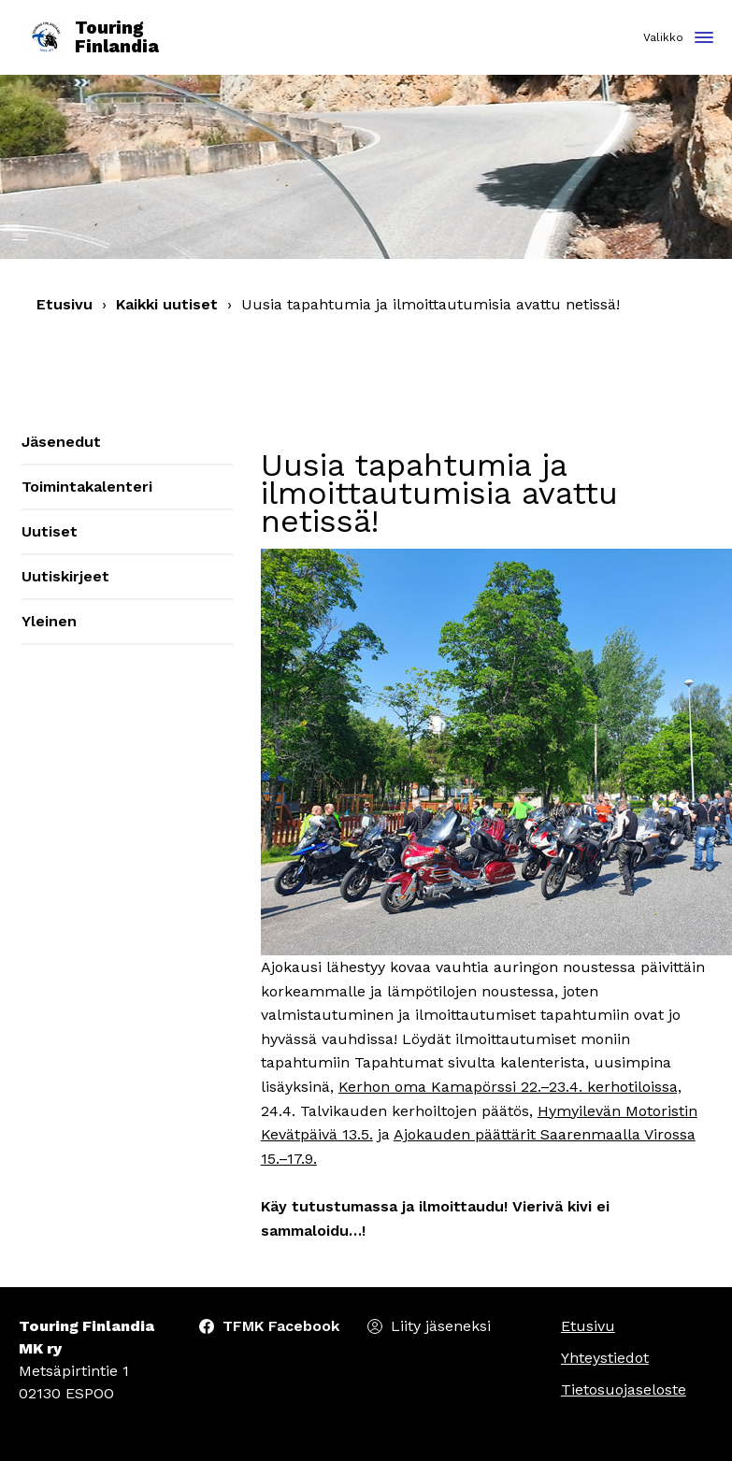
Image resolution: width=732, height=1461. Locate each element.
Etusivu (64, 304)
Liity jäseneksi (441, 1326)
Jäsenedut (61, 442)
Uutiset (50, 531)
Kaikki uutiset (167, 304)
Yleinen (49, 621)
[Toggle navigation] (704, 39)
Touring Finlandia (93, 38)
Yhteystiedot (605, 1358)
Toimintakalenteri (87, 486)
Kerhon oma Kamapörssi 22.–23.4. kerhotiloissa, (510, 1087)
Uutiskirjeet (65, 576)
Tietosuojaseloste (623, 1389)
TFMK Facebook (280, 1326)
